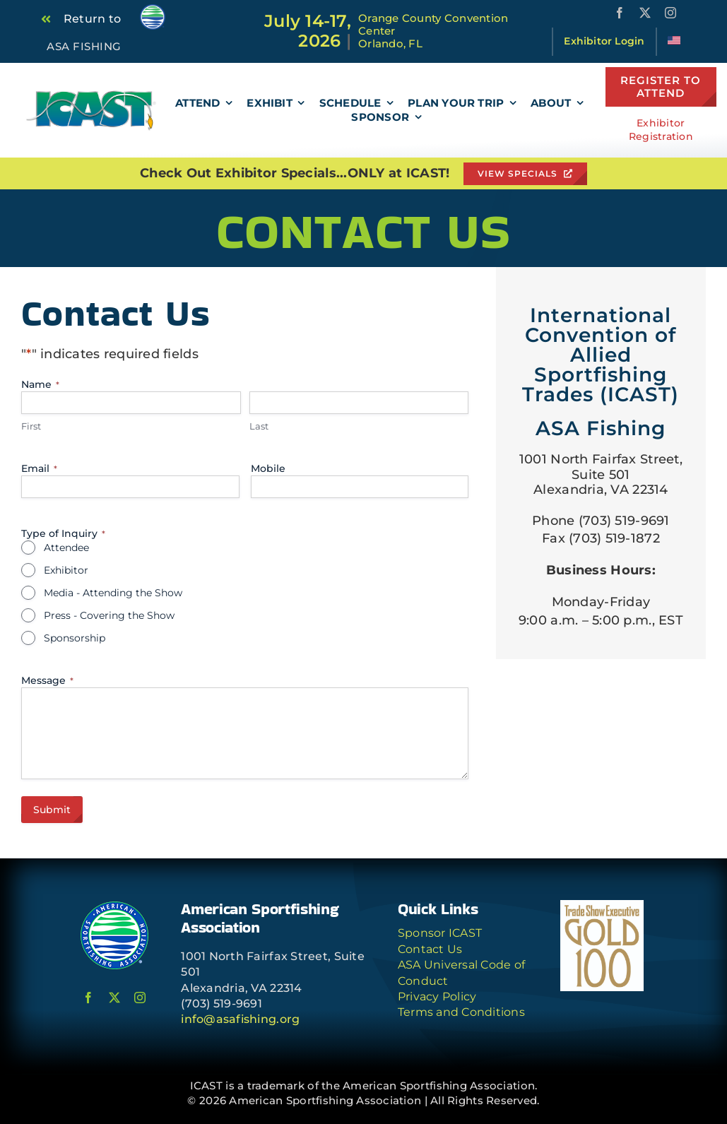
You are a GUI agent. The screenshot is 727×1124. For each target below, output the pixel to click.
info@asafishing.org (240, 1019)
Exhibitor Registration (661, 130)
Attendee (66, 547)
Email (39, 468)
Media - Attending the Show (113, 592)
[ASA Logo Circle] (114, 906)
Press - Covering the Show (109, 615)
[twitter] (645, 12)
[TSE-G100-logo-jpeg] (602, 906)
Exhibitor (66, 570)
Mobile (268, 468)
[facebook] (619, 12)
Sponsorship (74, 638)
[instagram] (670, 12)
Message (47, 680)
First (31, 426)
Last (258, 426)
